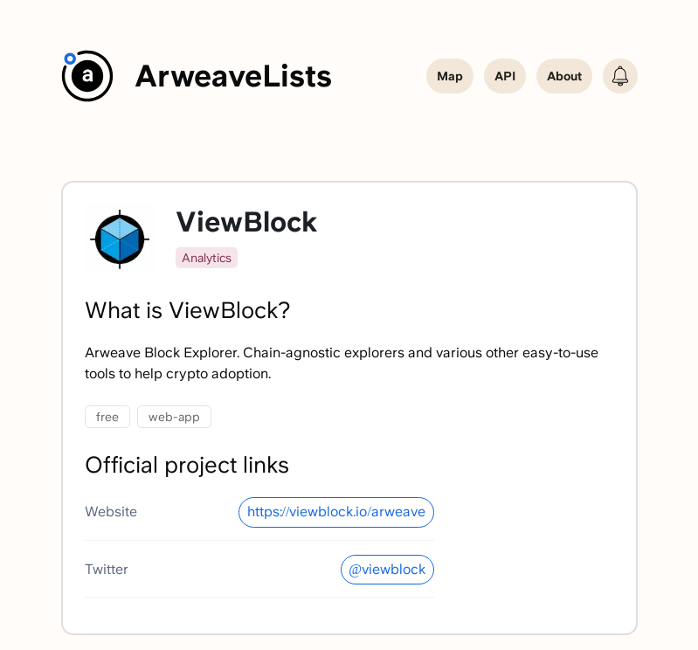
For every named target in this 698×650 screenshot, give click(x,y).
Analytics (207, 258)
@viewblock (387, 569)
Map (450, 76)
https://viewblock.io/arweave (336, 511)
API (504, 76)
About (564, 76)
